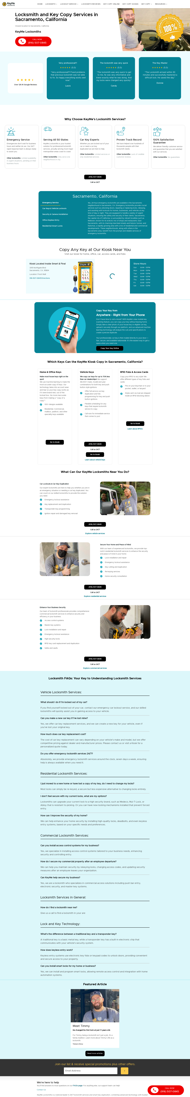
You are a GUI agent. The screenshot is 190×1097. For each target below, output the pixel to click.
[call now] (33, 41)
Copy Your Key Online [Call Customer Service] (110, 348)
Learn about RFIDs (135, 429)
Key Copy (146, 4)
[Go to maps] (112, 276)
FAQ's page (77, 1086)
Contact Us (41, 1090)
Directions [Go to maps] (46, 278)
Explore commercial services (95, 668)
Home (40, 4)
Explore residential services (95, 596)
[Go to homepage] (8, 4)
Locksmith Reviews (90, 4)
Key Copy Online (111, 4)
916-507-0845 (35, 278)
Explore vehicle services (95, 533)
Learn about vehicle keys (95, 460)
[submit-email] (124, 1070)
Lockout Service (69, 4)
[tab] (50, 203)
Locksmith (51, 4)
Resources (161, 4)
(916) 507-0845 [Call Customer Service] (95, 177)
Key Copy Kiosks (130, 4)
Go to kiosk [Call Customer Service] (54, 442)
